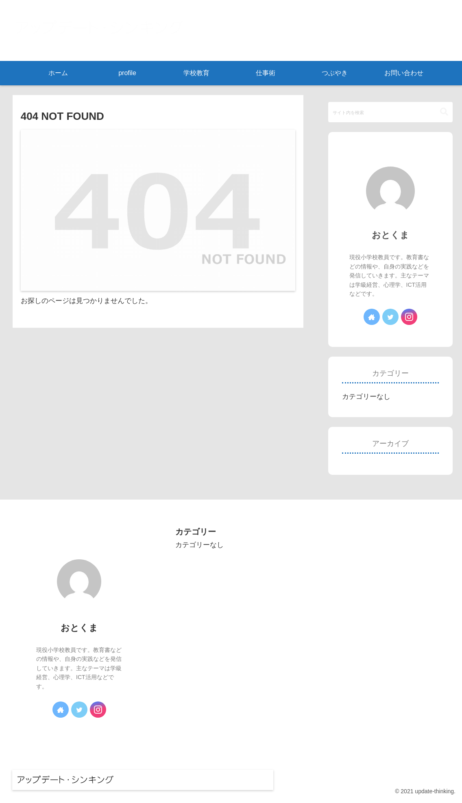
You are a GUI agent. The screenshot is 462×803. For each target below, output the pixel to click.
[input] (390, 112)
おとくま (390, 235)
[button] (444, 112)
